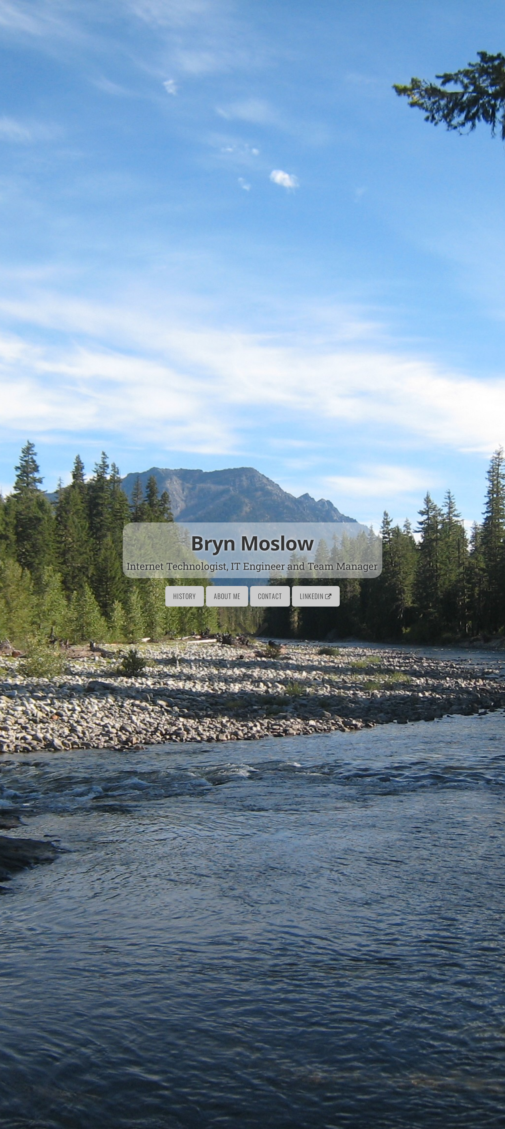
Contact (270, 596)
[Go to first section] (252, 630)
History (184, 596)
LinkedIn (316, 596)
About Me (227, 596)
